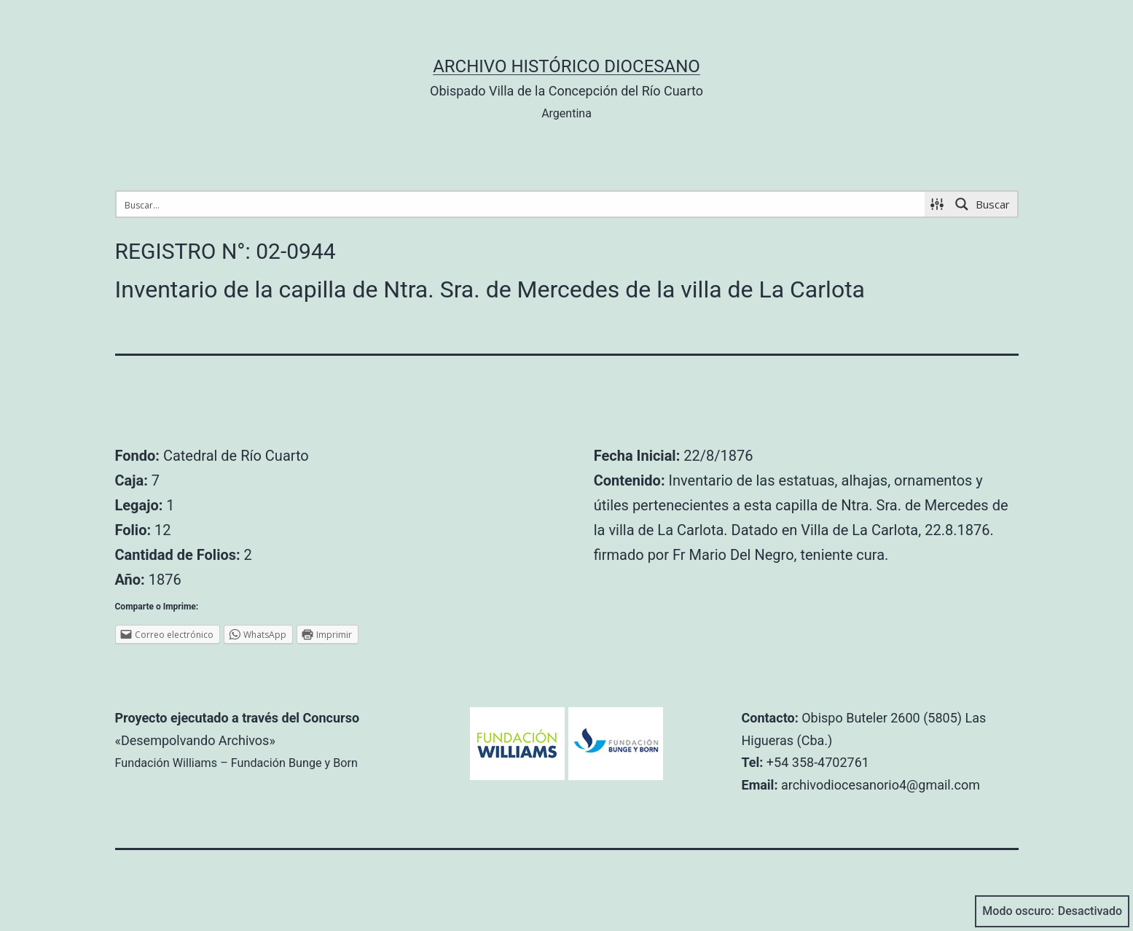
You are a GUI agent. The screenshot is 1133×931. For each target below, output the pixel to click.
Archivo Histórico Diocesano (566, 66)
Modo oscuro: (1052, 911)
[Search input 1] (521, 204)
